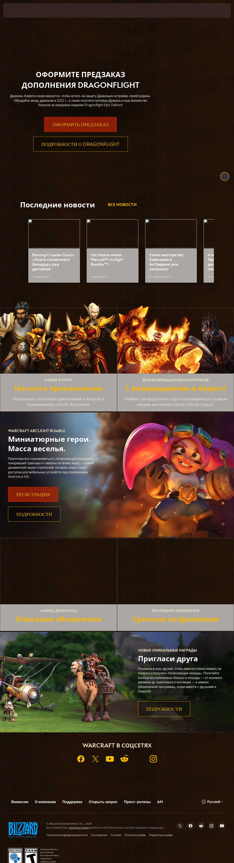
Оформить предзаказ (80, 132)
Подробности (34, 514)
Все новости (122, 204)
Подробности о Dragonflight (80, 152)
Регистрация (33, 494)
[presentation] (15, 10)
